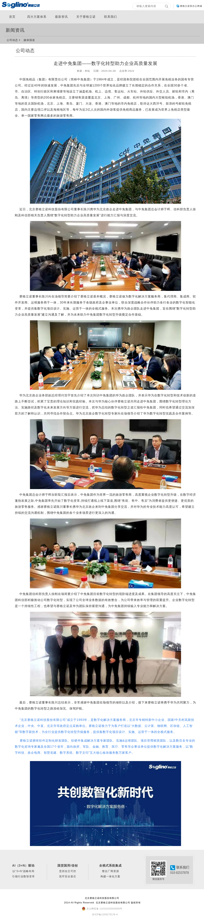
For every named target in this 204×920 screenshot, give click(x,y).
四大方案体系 (36, 16)
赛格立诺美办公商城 (191, 6)
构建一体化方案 (110, 876)
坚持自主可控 (67, 871)
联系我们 (110, 16)
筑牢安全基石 (67, 876)
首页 (12, 16)
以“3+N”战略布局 (23, 871)
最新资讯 (61, 16)
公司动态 (12, 40)
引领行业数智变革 (23, 876)
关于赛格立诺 (86, 16)
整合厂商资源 (110, 871)
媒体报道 (29, 40)
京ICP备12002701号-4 (105, 914)
